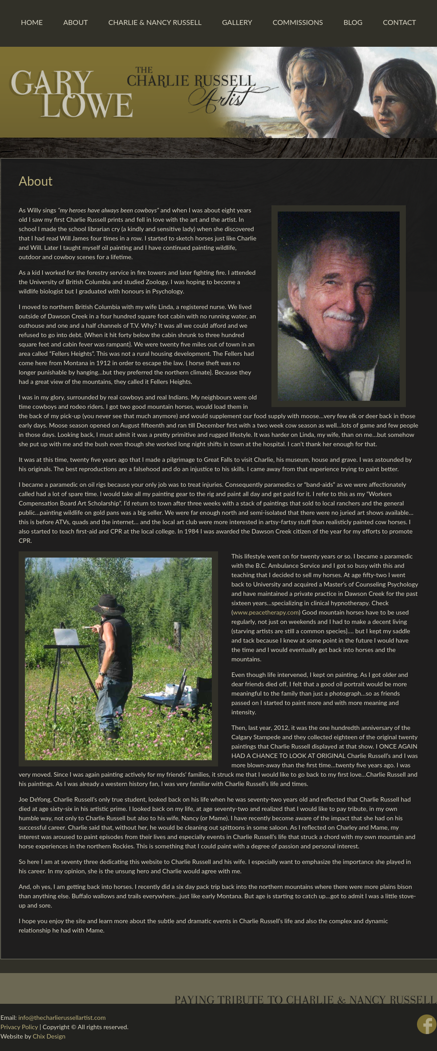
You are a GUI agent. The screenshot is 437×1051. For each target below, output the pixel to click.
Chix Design (48, 1036)
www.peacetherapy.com (266, 612)
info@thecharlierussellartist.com (61, 1017)
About (75, 22)
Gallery (237, 22)
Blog (353, 22)
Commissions (298, 22)
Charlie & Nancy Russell (154, 22)
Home (32, 22)
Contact (400, 22)
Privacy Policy (19, 1027)
